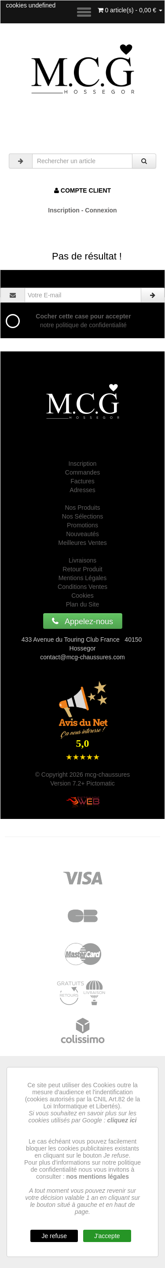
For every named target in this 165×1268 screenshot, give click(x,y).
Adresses (82, 489)
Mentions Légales (83, 577)
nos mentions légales (97, 1176)
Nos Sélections (82, 516)
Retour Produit (82, 569)
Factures (82, 481)
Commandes (82, 472)
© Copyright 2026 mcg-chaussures (82, 774)
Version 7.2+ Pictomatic (82, 783)
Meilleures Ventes (82, 542)
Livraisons (82, 560)
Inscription (83, 463)
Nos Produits (82, 507)
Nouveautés (82, 533)
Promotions (82, 525)
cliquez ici (122, 1120)
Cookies (82, 595)
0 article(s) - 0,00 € (130, 10)
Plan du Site (82, 604)
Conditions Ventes (82, 586)
